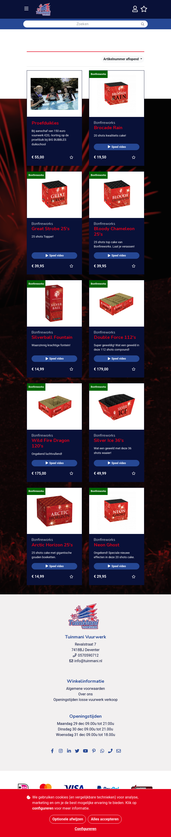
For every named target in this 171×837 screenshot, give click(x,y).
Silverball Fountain (52, 337)
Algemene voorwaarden (85, 688)
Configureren (85, 829)
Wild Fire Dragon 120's (50, 443)
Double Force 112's (115, 337)
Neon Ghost (106, 545)
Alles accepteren (104, 819)
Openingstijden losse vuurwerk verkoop (85, 699)
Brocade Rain (108, 128)
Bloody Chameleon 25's (114, 231)
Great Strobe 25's (51, 229)
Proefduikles (45, 123)
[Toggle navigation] (26, 8)
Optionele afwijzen (67, 819)
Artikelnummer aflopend (121, 59)
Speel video (116, 147)
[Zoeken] (80, 24)
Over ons (85, 694)
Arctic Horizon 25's (52, 545)
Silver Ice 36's (109, 440)
